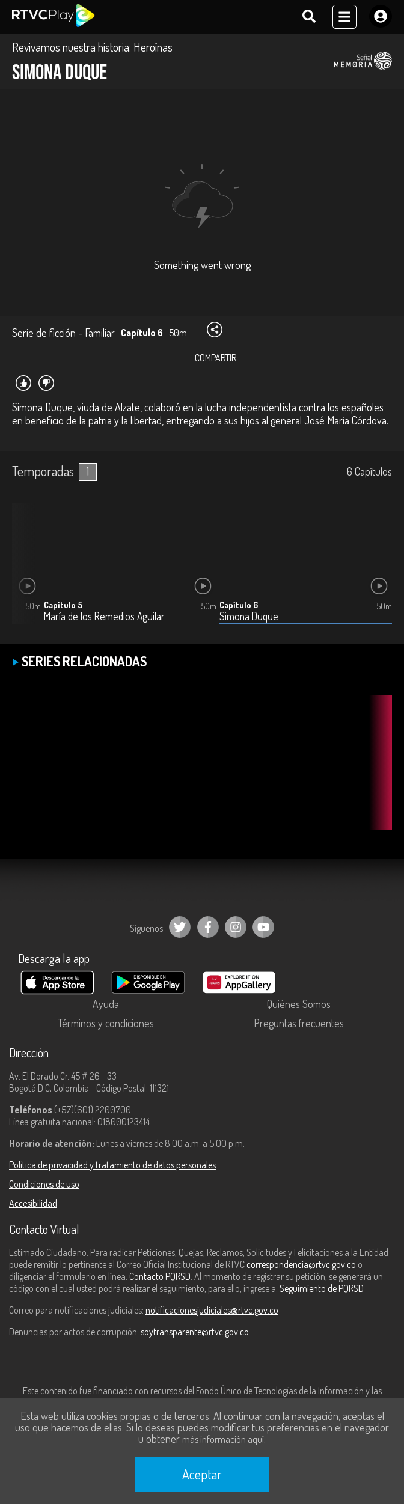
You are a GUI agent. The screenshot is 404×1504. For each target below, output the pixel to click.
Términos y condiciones (106, 1023)
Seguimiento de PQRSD (322, 1288)
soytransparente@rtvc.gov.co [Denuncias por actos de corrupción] (195, 1332)
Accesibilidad (33, 1203)
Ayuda (106, 1003)
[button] (27, 573)
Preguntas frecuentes (299, 1023)
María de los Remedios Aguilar (104, 616)
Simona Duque (248, 616)
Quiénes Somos (299, 1003)
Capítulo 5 (63, 605)
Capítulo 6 (238, 605)
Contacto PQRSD (160, 1276)
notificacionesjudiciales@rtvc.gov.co (211, 1310)
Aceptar (202, 1474)
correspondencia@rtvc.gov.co (301, 1264)
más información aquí (223, 1439)
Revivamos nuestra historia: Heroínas (92, 47)
